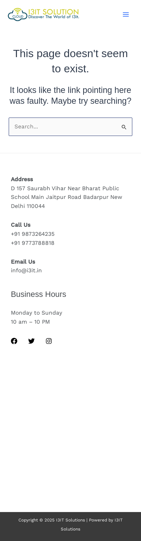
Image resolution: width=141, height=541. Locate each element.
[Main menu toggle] (126, 14)
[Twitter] (31, 341)
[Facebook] (14, 341)
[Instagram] (49, 341)
